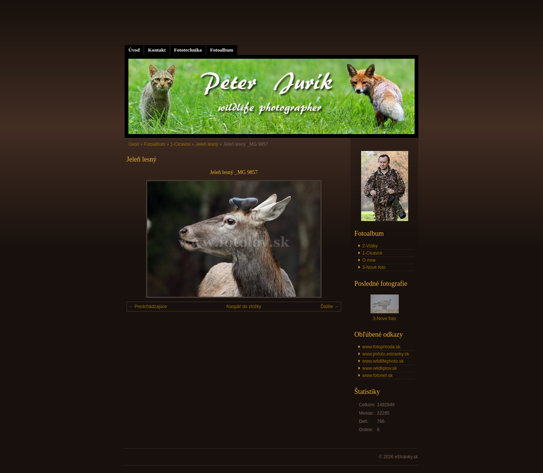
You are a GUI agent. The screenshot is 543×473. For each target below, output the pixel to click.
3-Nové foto (374, 267)
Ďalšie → (329, 306)
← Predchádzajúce (148, 306)
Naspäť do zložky (243, 306)
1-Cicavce (180, 144)
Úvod (134, 50)
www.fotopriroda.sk (381, 346)
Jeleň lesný (206, 144)
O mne (369, 260)
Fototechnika (188, 50)
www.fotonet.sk (377, 375)
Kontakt (157, 50)
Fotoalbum (221, 50)
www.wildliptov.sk (379, 368)
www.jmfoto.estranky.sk (385, 354)
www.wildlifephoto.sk (383, 361)
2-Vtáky (370, 246)
